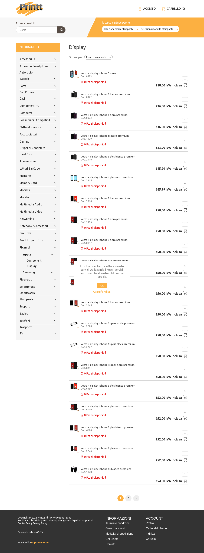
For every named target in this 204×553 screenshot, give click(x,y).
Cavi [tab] (33, 98)
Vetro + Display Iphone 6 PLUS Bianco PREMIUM (108, 156)
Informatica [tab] (34, 47)
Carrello (151, 538)
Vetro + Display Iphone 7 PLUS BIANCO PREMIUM (108, 427)
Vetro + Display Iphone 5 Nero (98, 73)
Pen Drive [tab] (33, 233)
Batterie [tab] (33, 78)
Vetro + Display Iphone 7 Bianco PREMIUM (105, 302)
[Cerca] (40, 29)
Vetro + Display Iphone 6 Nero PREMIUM (104, 114)
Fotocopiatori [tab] (33, 134)
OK (102, 285)
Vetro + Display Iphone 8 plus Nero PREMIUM (107, 406)
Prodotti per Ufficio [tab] (33, 240)
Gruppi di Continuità (32, 147)
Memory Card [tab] (33, 182)
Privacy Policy (40, 523)
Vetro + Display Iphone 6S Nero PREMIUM (105, 135)
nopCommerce (40, 542)
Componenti (34, 260)
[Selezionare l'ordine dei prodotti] (98, 57)
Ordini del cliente (156, 528)
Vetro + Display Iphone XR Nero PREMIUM (105, 260)
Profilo (150, 523)
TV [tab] (33, 333)
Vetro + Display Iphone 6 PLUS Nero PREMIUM (107, 177)
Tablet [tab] (33, 313)
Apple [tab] (34, 254)
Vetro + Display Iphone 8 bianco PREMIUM (105, 198)
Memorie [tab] (33, 175)
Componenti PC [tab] (33, 105)
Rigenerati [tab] (33, 279)
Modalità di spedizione (119, 533)
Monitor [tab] (33, 197)
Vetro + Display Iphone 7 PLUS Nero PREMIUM (107, 448)
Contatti (110, 544)
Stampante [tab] (33, 299)
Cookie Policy (25, 523)
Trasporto (25, 327)
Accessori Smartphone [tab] (33, 66)
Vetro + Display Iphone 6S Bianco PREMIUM (106, 468)
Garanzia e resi (115, 528)
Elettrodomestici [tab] (33, 127)
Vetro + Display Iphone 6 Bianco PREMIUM (105, 94)
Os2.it (40, 532)
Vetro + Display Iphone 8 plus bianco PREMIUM (108, 385)
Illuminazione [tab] (33, 161)
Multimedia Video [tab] (33, 211)
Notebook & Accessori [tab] (33, 225)
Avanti (136, 498)
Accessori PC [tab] (33, 58)
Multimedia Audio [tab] (33, 204)
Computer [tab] (33, 112)
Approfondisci (102, 291)
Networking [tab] (33, 218)
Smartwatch (27, 293)
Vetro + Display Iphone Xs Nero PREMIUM (105, 281)
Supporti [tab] (33, 306)
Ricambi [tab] (33, 247)
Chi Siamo (112, 538)
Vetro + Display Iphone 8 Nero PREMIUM (104, 219)
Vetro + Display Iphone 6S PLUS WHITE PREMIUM (108, 323)
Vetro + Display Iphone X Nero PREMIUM (104, 239)
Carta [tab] (33, 85)
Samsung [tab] (34, 272)
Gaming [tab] (33, 141)
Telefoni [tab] (33, 320)
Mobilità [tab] (33, 190)
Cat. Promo (26, 92)
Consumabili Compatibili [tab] (35, 120)
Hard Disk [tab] (33, 154)
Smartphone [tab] (33, 286)
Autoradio (26, 72)
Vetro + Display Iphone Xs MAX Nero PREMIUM (107, 364)
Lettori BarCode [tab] (33, 168)
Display (32, 266)
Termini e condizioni (118, 523)
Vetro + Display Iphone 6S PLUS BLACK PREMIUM (108, 343)
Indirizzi (150, 533)
